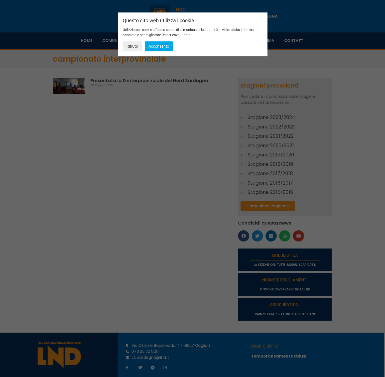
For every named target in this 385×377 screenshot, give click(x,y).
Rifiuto (132, 46)
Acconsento (158, 46)
